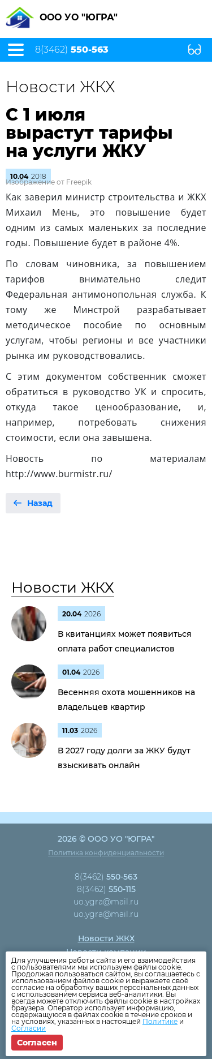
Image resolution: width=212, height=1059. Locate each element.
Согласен (37, 1042)
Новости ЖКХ (62, 587)
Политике (160, 1021)
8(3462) (72, 49)
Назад (40, 503)
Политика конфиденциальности (106, 852)
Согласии (28, 1028)
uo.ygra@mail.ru (106, 902)
